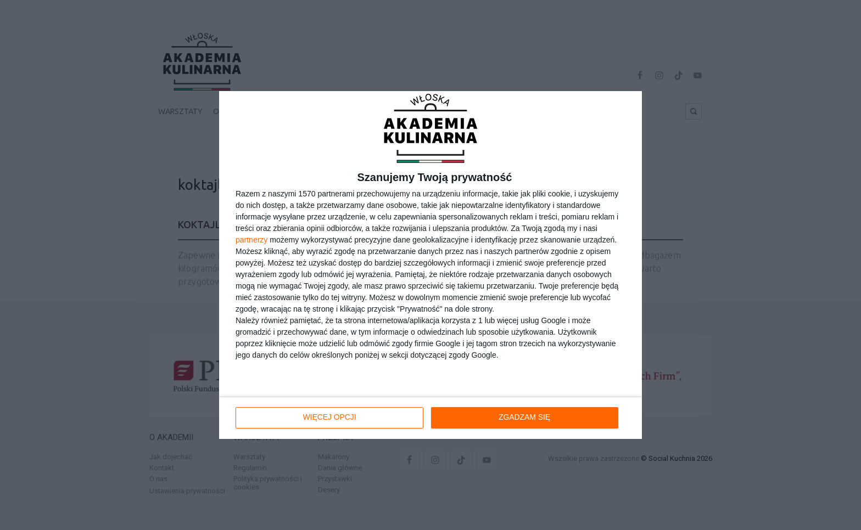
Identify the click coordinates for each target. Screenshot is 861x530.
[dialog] (430, 265)
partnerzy (251, 240)
